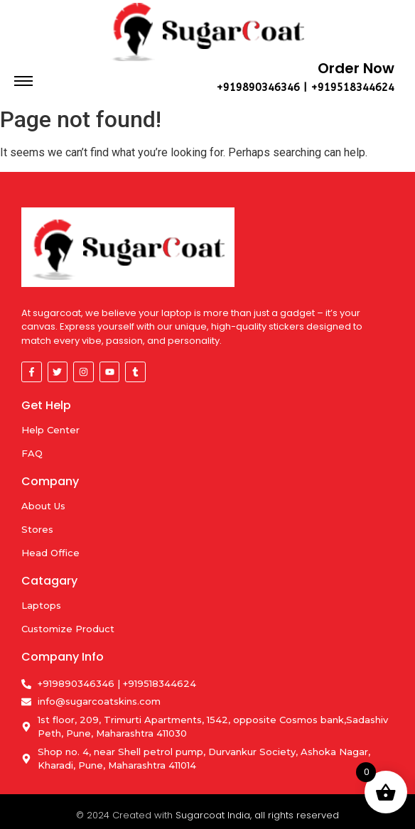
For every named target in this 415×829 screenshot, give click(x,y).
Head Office (50, 552)
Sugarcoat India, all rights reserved (257, 815)
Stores (37, 529)
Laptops (41, 605)
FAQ (32, 453)
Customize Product (67, 628)
